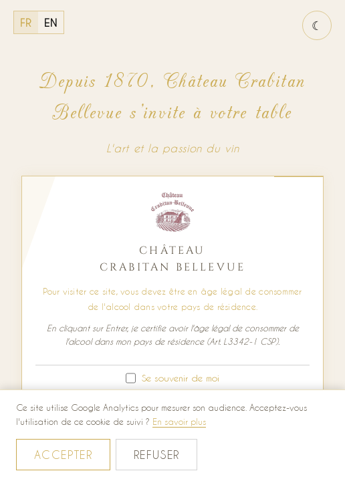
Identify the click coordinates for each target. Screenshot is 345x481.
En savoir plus (179, 421)
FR (25, 23)
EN (51, 23)
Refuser (157, 454)
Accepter (63, 454)
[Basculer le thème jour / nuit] (317, 25)
